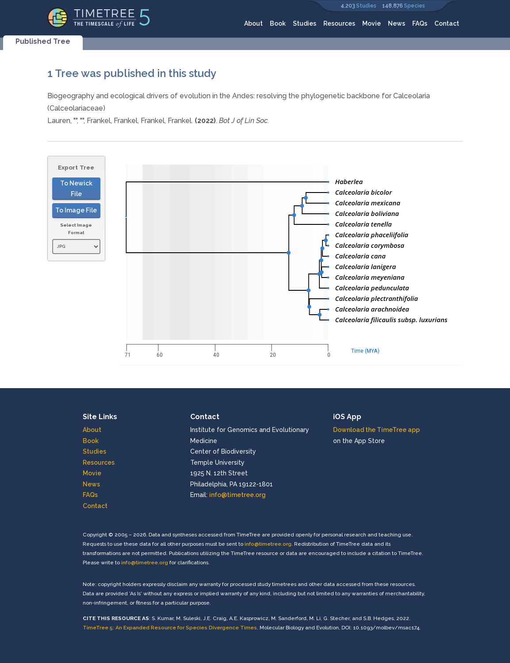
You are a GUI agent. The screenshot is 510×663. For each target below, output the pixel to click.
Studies (366, 6)
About (253, 23)
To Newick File (76, 189)
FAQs (419, 23)
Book (278, 23)
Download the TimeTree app (376, 429)
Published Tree (42, 41)
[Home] (98, 17)
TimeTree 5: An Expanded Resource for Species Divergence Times (170, 627)
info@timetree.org (237, 494)
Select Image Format (76, 229)
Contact (446, 23)
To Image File (76, 210)
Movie (371, 23)
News (396, 23)
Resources (339, 23)
